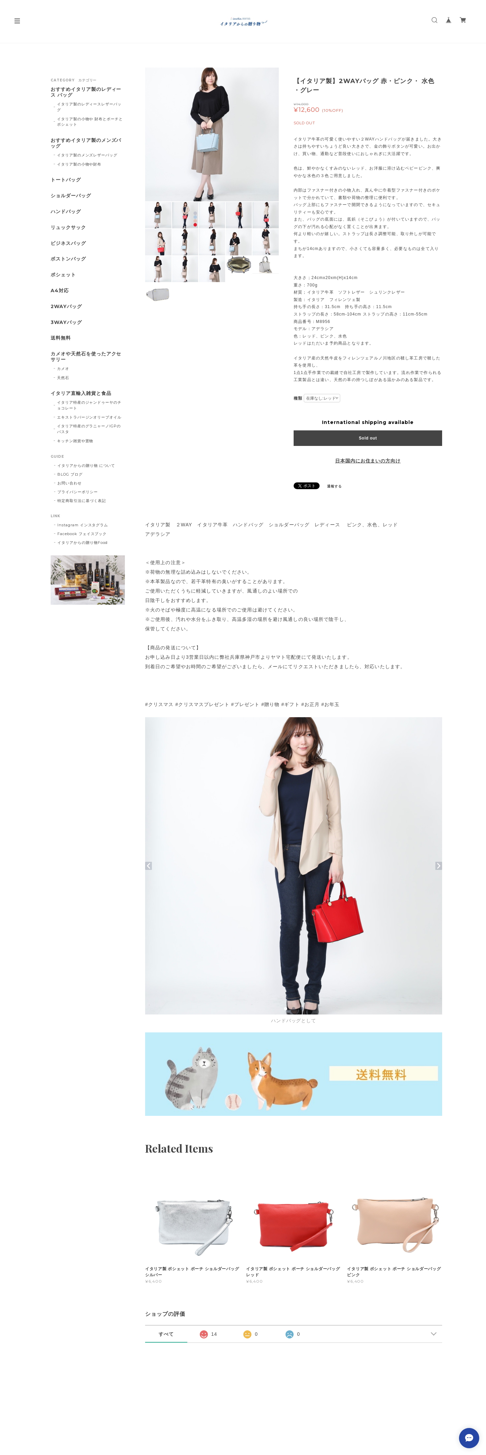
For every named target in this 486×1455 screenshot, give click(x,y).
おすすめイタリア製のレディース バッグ (86, 92)
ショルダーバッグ (71, 196)
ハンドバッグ (66, 212)
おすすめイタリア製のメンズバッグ (86, 143)
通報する (334, 486)
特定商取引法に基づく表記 (81, 500)
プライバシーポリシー (77, 492)
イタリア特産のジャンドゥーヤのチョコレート (89, 405)
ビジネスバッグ (68, 243)
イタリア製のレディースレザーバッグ (89, 107)
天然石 (63, 377)
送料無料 (61, 338)
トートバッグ (66, 180)
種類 (298, 398)
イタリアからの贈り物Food (82, 542)
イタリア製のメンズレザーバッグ (87, 155)
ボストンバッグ (68, 259)
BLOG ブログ (70, 474)
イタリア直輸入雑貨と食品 (81, 393)
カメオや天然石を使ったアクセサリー (86, 356)
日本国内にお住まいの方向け (368, 460)
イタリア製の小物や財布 (79, 164)
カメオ (63, 368)
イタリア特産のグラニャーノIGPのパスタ (89, 429)
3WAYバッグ (66, 322)
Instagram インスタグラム (82, 525)
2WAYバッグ (66, 306)
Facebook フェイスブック (82, 533)
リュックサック (68, 227)
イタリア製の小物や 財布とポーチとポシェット (90, 122)
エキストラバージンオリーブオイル (89, 417)
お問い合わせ (69, 483)
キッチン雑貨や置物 (75, 440)
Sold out (368, 438)
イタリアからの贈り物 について (86, 465)
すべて (166, 1334)
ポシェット (63, 275)
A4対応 (60, 291)
